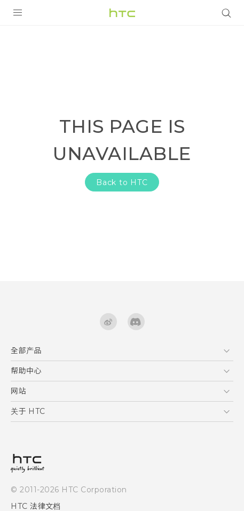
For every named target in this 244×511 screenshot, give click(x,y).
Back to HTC (122, 182)
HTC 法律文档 (36, 506)
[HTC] (122, 12)
